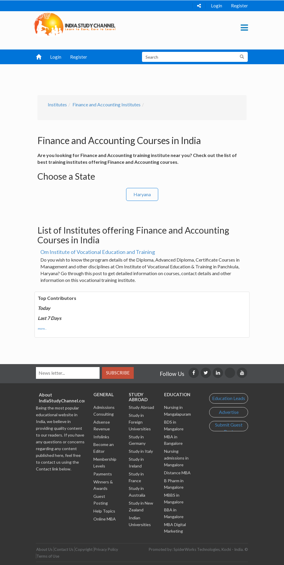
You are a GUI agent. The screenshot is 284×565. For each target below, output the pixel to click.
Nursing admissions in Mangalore (176, 458)
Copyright (84, 549)
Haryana (142, 194)
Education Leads (228, 398)
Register (239, 5)
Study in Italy (141, 451)
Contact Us (63, 549)
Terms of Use (48, 556)
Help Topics (104, 510)
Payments (102, 473)
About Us (44, 549)
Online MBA (104, 518)
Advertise (229, 412)
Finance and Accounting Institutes (106, 104)
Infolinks (101, 436)
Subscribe (118, 372)
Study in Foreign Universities (140, 422)
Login (216, 5)
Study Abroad (141, 407)
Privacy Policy (106, 549)
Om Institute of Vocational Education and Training (97, 252)
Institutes (57, 104)
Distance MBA (177, 472)
